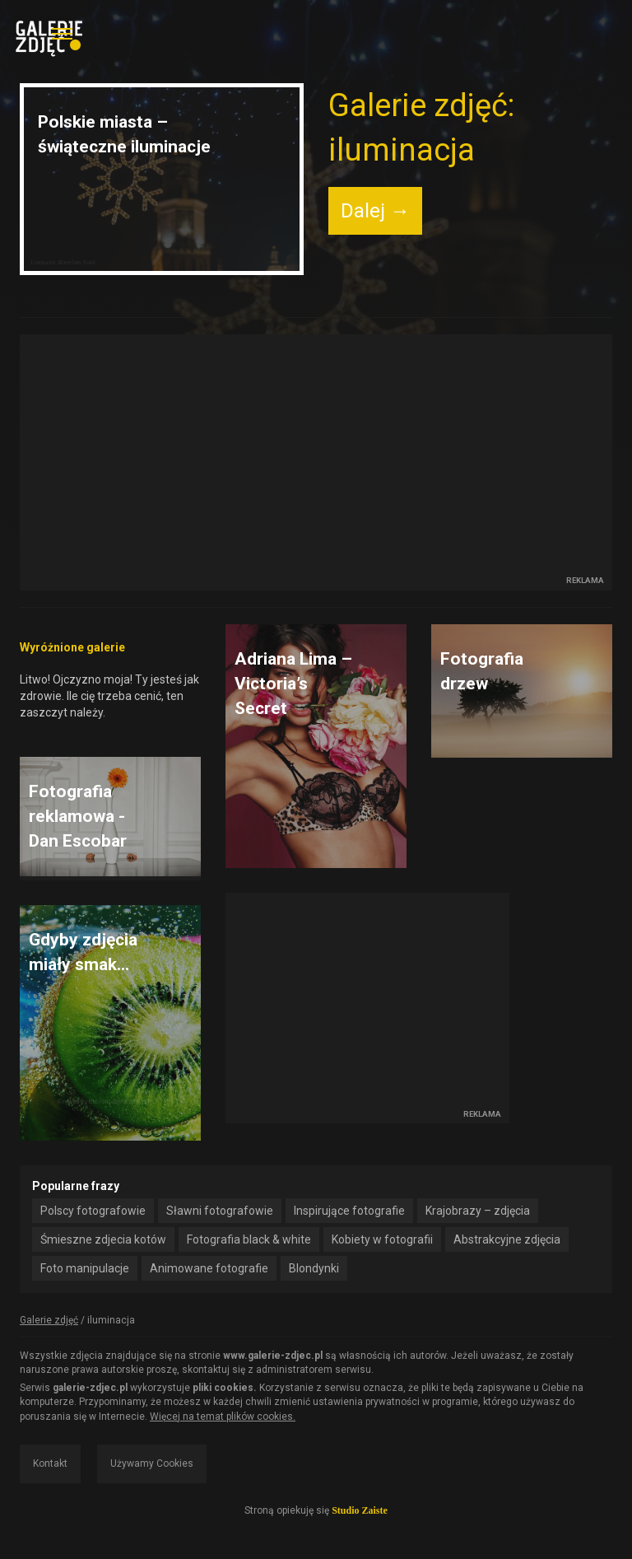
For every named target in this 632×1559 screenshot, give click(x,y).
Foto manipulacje (84, 1268)
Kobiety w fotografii (382, 1239)
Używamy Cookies (151, 1463)
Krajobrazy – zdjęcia (477, 1210)
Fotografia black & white (249, 1239)
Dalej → (375, 210)
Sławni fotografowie (219, 1210)
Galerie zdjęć (49, 1320)
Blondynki (314, 1268)
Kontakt (50, 1463)
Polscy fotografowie (93, 1210)
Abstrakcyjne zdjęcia (506, 1239)
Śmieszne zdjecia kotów (103, 1239)
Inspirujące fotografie (349, 1210)
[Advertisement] (316, 455)
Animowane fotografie (209, 1268)
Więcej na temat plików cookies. (222, 1416)
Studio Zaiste (360, 1510)
